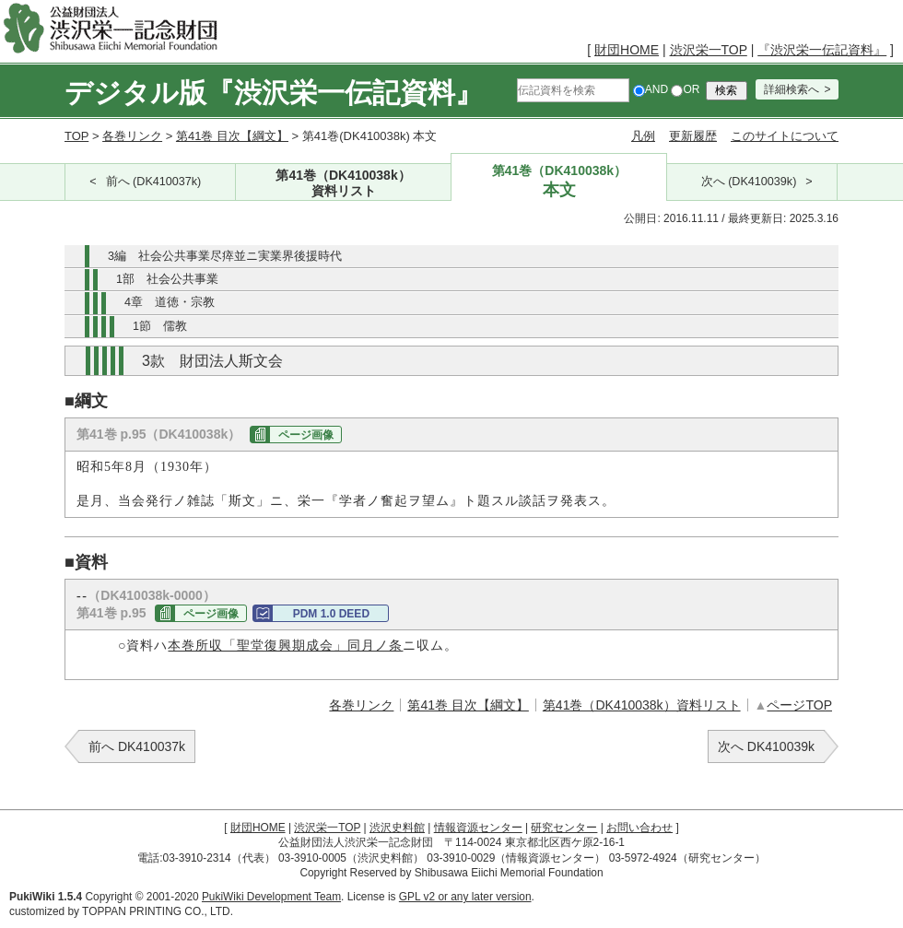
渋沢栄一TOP (708, 49)
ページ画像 (306, 435)
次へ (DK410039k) (749, 181)
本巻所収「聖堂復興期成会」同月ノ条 (285, 645)
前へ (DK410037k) (154, 181)
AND (650, 89)
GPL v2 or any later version (465, 896)
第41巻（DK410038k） (344, 184)
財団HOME (626, 49)
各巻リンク (132, 136)
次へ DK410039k (766, 746)
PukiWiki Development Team (271, 896)
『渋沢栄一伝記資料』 (821, 49)
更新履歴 (693, 136)
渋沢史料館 (397, 827)
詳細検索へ (791, 89)
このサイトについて (784, 136)
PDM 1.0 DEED (331, 613)
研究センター (564, 827)
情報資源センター (478, 827)
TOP (76, 136)
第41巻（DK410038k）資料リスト (642, 705)
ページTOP (799, 705)
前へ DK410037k (136, 746)
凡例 (643, 136)
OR (685, 89)
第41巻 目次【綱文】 (232, 136)
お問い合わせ (639, 827)
